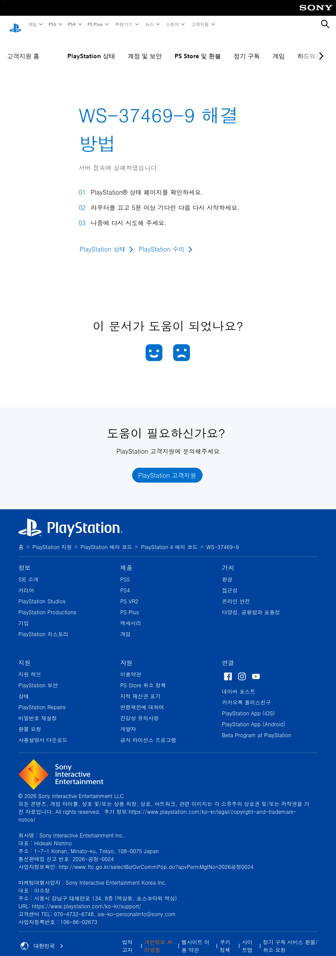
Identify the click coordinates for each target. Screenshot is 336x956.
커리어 (26, 581)
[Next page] (320, 48)
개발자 (128, 720)
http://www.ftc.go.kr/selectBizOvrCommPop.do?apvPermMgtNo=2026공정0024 (156, 858)
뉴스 (149, 24)
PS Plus (94, 24)
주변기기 (123, 24)
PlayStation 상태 (91, 48)
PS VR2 (129, 592)
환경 (227, 570)
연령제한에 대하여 (142, 698)
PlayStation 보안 (38, 676)
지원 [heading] (24, 654)
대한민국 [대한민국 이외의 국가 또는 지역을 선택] (42, 937)
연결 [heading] (228, 654)
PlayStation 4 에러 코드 (169, 538)
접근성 (230, 581)
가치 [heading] (228, 559)
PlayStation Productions (47, 603)
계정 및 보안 (145, 48)
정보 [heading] (24, 559)
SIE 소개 (28, 570)
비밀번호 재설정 (37, 709)
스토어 (171, 24)
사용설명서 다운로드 (42, 731)
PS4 (71, 24)
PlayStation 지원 (52, 538)
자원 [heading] (126, 654)
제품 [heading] (126, 559)
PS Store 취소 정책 (143, 676)
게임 (32, 24)
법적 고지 (127, 937)
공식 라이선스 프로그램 (148, 731)
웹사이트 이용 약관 (196, 937)
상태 (23, 687)
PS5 (52, 24)
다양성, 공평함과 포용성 (251, 603)
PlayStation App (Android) (253, 715)
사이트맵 (247, 937)
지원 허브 (29, 665)
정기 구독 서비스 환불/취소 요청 (290, 937)
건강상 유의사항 (139, 709)
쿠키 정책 (225, 937)
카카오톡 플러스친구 (246, 693)
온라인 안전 (236, 592)
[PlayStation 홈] (15, 24)
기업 (23, 614)
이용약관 (130, 665)
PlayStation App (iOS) (248, 704)
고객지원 (199, 24)
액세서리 (130, 614)
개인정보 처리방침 (158, 937)
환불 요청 (29, 720)
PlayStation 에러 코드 (106, 538)
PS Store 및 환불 (198, 48)
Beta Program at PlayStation (256, 726)
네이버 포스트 (238, 682)
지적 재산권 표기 (140, 687)
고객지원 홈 (23, 48)
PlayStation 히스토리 (43, 625)
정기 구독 (247, 48)
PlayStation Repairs (42, 698)
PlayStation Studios (42, 592)
